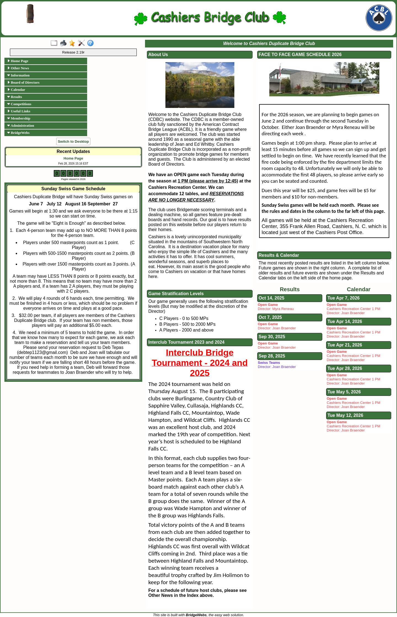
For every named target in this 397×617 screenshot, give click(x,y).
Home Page (17, 61)
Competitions (19, 104)
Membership (18, 118)
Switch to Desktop (73, 141)
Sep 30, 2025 (272, 336)
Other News (18, 68)
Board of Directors (23, 82)
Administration (20, 125)
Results (14, 97)
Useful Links (18, 111)
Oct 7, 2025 (270, 317)
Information (18, 75)
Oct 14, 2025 (271, 298)
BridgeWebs (18, 133)
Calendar (16, 90)
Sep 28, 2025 (272, 356)
